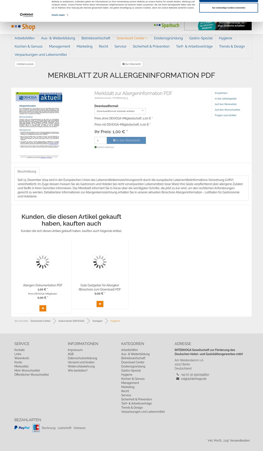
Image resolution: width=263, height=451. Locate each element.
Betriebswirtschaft (96, 38)
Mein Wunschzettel (27, 370)
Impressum (75, 350)
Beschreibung (27, 171)
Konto (18, 362)
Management (59, 46)
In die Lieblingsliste (226, 98)
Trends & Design (232, 46)
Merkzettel (21, 366)
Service (120, 46)
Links (17, 354)
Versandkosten (240, 440)
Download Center (132, 38)
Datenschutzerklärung (82, 358)
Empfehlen (221, 93)
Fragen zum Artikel (225, 115)
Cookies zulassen (229, 10)
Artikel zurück (25, 64)
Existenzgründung (168, 38)
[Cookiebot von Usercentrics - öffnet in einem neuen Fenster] (27, 28)
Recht (103, 46)
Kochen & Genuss (29, 46)
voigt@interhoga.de (193, 378)
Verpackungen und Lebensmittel (41, 54)
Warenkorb (21, 358)
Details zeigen (58, 28)
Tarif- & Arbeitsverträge (194, 46)
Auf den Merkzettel (225, 104)
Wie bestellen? (78, 370)
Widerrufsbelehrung (81, 366)
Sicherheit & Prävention (151, 46)
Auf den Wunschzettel (227, 109)
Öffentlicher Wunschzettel (31, 374)
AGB (71, 354)
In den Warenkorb (126, 140)
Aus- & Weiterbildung (58, 38)
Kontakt (19, 350)
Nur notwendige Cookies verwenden (228, 20)
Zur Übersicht (131, 64)
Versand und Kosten (81, 362)
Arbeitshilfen (25, 38)
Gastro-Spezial (200, 38)
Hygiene (225, 38)
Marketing (84, 46)
